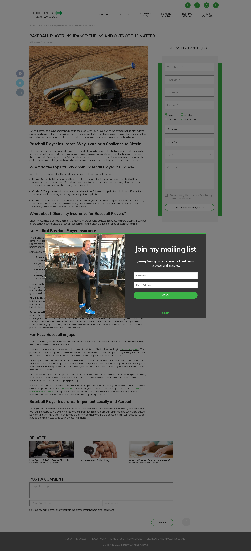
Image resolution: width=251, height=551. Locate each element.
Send (165, 295)
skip (165, 312)
